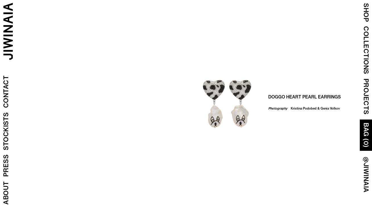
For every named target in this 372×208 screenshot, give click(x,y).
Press (6, 166)
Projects (366, 97)
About (6, 193)
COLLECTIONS (366, 50)
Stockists (6, 131)
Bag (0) (366, 135)
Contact (6, 91)
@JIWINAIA (366, 175)
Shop (366, 12)
